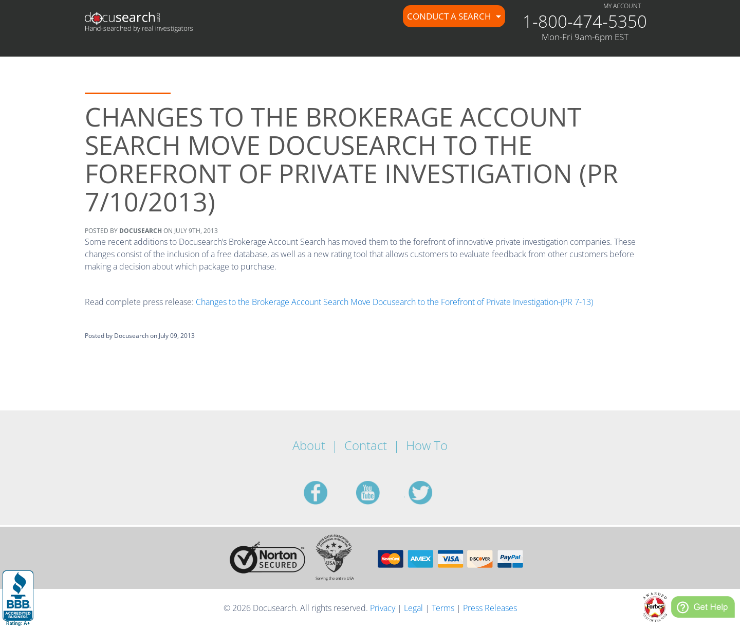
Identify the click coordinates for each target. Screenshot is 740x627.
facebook (328, 492)
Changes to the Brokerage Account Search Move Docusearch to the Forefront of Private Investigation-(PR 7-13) (394, 302)
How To (427, 445)
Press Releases (490, 608)
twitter (432, 492)
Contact (365, 445)
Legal (413, 608)
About (308, 445)
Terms (443, 608)
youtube (380, 492)
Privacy (382, 608)
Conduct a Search (450, 16)
